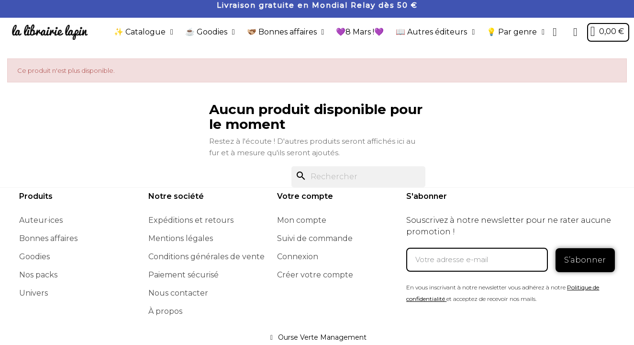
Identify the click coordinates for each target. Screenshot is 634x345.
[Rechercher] (358, 176)
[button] (554, 32)
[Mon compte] (574, 32)
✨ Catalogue (143, 32)
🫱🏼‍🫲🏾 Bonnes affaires (285, 32)
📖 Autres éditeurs (435, 32)
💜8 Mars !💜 (360, 31)
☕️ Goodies (210, 32)
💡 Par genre (515, 32)
